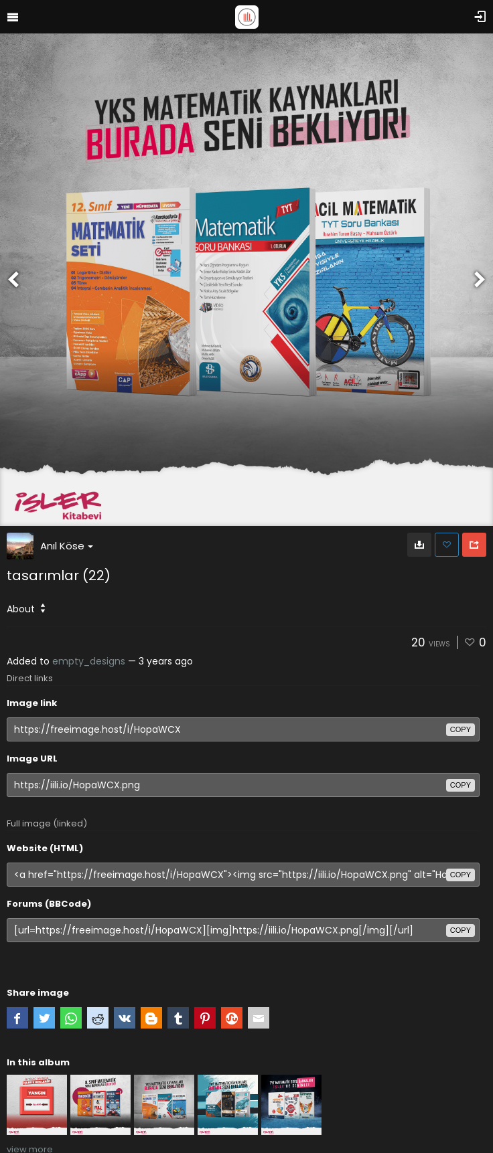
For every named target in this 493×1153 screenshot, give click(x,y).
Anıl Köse (66, 546)
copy (460, 729)
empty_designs (88, 661)
